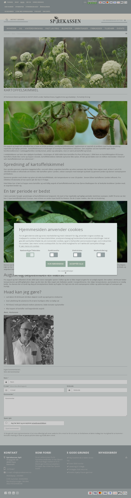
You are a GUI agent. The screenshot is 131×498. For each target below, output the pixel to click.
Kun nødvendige (56, 264)
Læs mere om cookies (29, 246)
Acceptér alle (76, 264)
